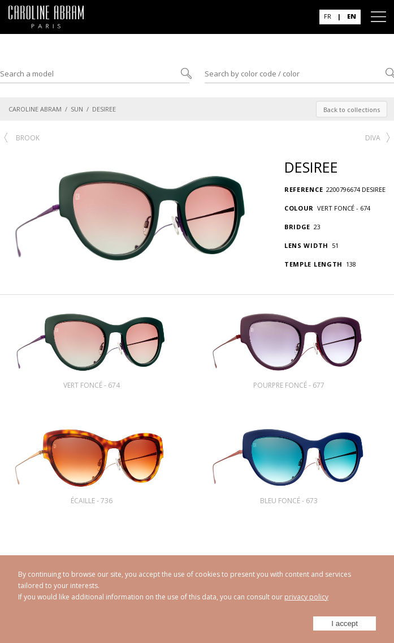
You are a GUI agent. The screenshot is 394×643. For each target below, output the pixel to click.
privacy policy (306, 597)
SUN (77, 109)
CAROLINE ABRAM (35, 109)
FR (327, 16)
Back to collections (351, 109)
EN (351, 16)
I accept (344, 623)
